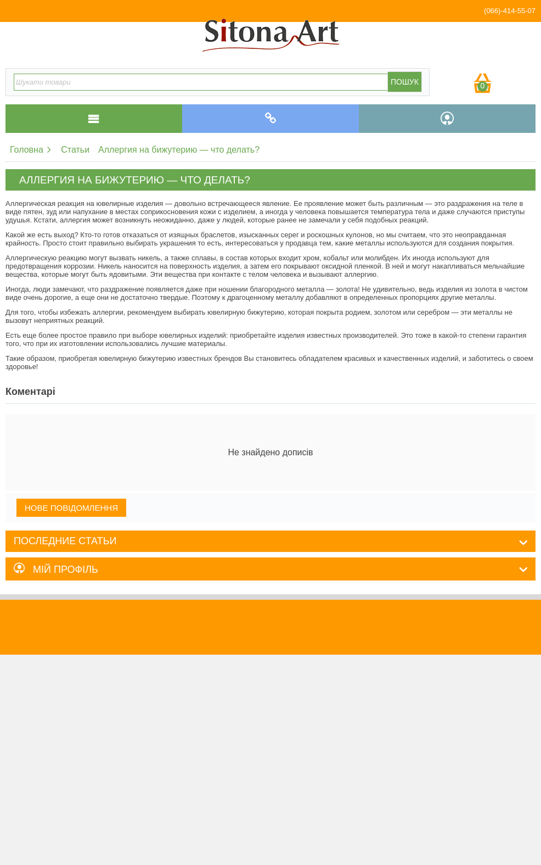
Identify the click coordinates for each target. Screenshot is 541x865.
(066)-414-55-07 (510, 11)
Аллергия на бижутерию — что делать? (179, 149)
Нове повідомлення (71, 507)
